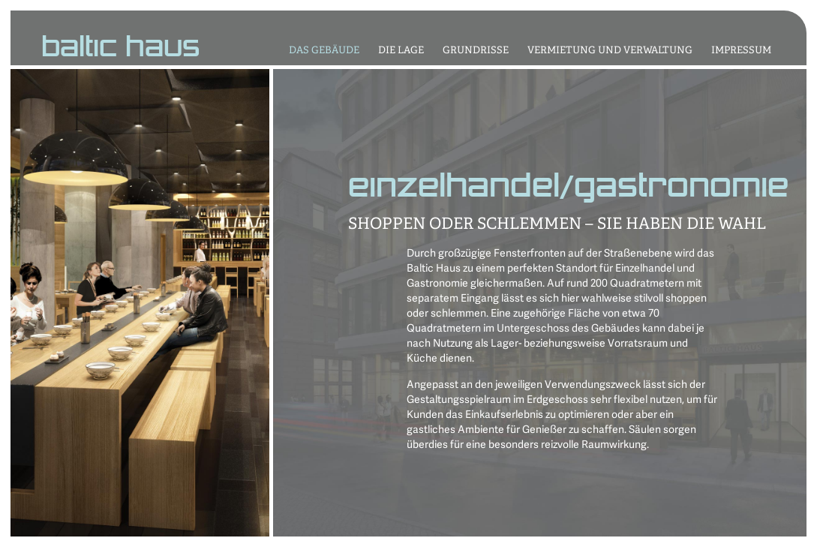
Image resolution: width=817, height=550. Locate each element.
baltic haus (120, 48)
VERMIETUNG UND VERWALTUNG (609, 51)
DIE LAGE (401, 51)
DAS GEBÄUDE (324, 51)
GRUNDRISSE (476, 51)
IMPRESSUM (741, 51)
